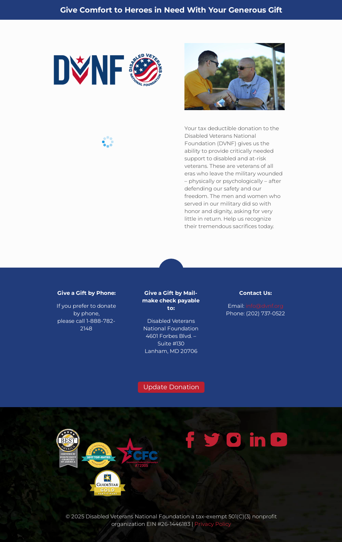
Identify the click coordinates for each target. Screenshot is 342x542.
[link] (108, 69)
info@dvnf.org (264, 305)
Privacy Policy (212, 523)
